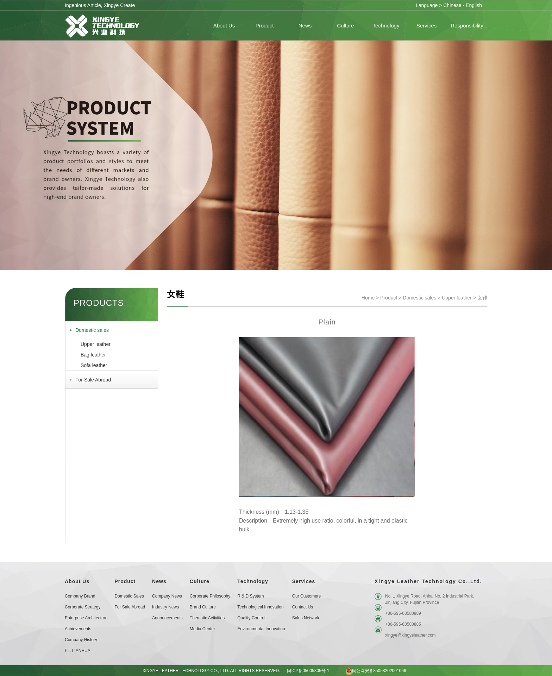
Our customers (306, 596)
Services (303, 581)
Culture (199, 581)
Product (388, 298)
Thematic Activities (207, 617)
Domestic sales (92, 330)
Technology (252, 581)
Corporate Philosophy (210, 596)
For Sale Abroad (93, 380)
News (159, 581)
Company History (81, 639)
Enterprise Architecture (86, 617)
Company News (167, 596)
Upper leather (96, 344)
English (474, 5)
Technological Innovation (260, 607)
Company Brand (80, 596)
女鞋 (482, 298)
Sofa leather (94, 365)
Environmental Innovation (261, 628)
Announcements (167, 617)
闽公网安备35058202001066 (369, 670)
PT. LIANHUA (77, 650)
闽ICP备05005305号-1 (308, 670)
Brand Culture (203, 607)
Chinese (452, 5)
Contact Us (302, 607)
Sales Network (305, 617)
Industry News (165, 607)
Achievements (78, 628)
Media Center (202, 628)
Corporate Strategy (82, 607)
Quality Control (251, 617)
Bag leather (93, 355)
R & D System (250, 596)
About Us (77, 581)
